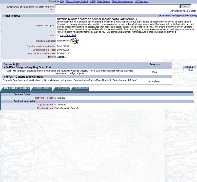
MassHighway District (77, 1)
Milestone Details (42, 88)
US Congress (142, 1)
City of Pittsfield (68, 35)
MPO (92, 1)
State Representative (122, 1)
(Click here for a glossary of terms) (178, 15)
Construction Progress (16, 88)
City (62, 1)
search (185, 6)
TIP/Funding (62, 88)
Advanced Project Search (183, 11)
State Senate (103, 1)
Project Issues (81, 88)
